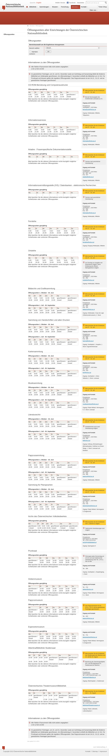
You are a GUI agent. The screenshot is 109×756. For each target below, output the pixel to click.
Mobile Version (60, 3)
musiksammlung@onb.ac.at (90, 404)
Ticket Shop (102, 7)
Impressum (103, 751)
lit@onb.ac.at (86, 440)
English (38, 3)
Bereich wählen (34, 48)
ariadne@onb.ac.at (88, 177)
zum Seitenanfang (100, 747)
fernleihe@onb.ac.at (88, 242)
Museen (55, 7)
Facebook (72, 3)
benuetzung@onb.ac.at (89, 109)
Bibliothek (33, 7)
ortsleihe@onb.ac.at (88, 280)
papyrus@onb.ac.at (88, 476)
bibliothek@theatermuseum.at (91, 705)
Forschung (65, 7)
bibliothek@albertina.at (89, 677)
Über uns (94, 10)
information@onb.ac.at (89, 141)
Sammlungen (44, 7)
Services (75, 7)
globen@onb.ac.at (88, 589)
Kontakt (84, 7)
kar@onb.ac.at (87, 372)
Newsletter (80, 3)
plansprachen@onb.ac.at (90, 506)
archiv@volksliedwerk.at (89, 542)
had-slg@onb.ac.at (88, 341)
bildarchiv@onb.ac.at (89, 309)
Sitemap (95, 751)
